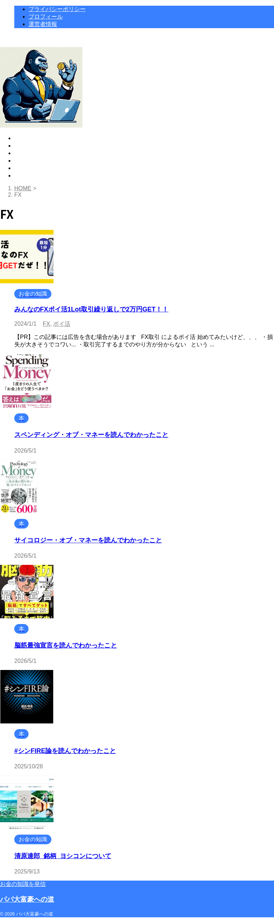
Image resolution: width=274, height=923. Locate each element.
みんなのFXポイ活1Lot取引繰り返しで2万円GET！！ (91, 309)
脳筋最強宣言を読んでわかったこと (65, 645)
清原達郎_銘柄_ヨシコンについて (62, 856)
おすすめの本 (31, 153)
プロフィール (31, 161)
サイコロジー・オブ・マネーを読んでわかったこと (88, 540)
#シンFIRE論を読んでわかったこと (65, 750)
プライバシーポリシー (42, 175)
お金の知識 (28, 146)
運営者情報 (28, 168)
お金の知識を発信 (23, 884)
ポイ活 (61, 324)
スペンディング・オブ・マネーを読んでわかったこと (91, 434)
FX (46, 324)
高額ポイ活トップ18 (40, 138)
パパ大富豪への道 (27, 899)
